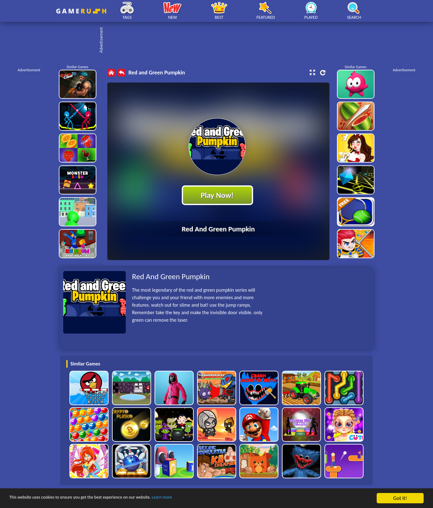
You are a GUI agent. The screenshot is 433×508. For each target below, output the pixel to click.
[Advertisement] (220, 41)
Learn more (195, 498)
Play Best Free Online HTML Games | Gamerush (81, 11)
